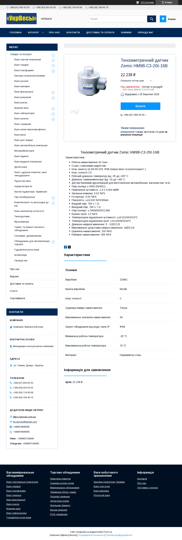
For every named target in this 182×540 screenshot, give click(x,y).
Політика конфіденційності (118, 535)
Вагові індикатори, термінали (30, 191)
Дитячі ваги (20, 167)
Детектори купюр (59, 501)
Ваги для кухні (102, 486)
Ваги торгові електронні (27, 59)
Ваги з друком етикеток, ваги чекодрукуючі (30, 174)
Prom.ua (108, 532)
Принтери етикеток (60, 478)
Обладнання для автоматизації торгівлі (32, 243)
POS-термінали (58, 514)
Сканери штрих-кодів (62, 483)
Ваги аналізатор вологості (29, 211)
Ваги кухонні (21, 81)
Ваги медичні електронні (28, 161)
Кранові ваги (21, 108)
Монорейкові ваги (24, 150)
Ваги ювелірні (22, 86)
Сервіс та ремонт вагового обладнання (29, 229)
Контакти (73, 32)
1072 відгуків (147, 2)
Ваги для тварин (23, 140)
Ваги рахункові (22, 97)
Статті (13, 291)
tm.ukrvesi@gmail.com (25, 421)
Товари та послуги (20, 54)
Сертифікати (17, 298)
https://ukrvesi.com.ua (24, 416)
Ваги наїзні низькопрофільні (30, 129)
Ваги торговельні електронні (22, 482)
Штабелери (20, 255)
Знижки (126, 32)
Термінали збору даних (63, 492)
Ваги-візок (20, 134)
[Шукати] (151, 18)
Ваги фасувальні (23, 91)
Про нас (54, 32)
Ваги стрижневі (22, 124)
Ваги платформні (24, 70)
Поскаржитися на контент (91, 535)
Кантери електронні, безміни (109, 482)
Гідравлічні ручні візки (26, 249)
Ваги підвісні (21, 156)
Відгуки (14, 276)
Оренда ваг (145, 32)
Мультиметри (21, 221)
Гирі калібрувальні (24, 197)
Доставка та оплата (100, 32)
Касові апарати (58, 510)
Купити (141, 106)
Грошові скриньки (60, 496)
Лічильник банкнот (60, 505)
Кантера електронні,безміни (29, 75)
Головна (16, 32)
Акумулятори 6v (23, 186)
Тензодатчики (22, 216)
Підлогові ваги (22, 181)
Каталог (33, 32)
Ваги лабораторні (24, 113)
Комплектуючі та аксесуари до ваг (31, 204)
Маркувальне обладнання (64, 487)
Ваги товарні (21, 64)
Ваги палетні (21, 118)
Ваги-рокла (20, 102)
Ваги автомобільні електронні (30, 145)
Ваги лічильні (13, 495)
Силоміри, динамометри (27, 235)
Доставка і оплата (147, 487)
